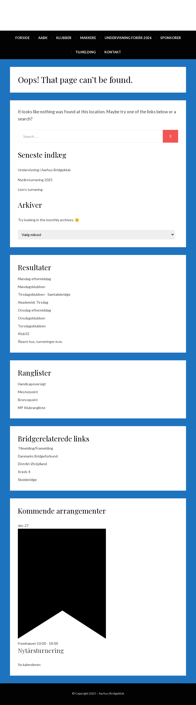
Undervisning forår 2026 (128, 38)
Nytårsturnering (41, 650)
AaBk (42, 38)
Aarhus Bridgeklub (111, 693)
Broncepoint (28, 400)
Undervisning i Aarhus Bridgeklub (44, 170)
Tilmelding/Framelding (35, 448)
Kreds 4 (24, 471)
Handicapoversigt (32, 384)
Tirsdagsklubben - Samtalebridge (44, 294)
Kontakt (112, 52)
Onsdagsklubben (31, 318)
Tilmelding (85, 52)
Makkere (88, 38)
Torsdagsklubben (32, 326)
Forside (22, 38)
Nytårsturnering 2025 (35, 180)
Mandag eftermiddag (34, 279)
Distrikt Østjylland (32, 464)
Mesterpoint (28, 392)
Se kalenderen (29, 664)
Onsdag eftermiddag (34, 310)
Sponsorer (170, 38)
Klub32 (23, 333)
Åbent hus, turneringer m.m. (40, 341)
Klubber (63, 38)
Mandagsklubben (31, 287)
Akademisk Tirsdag (33, 302)
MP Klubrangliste (31, 407)
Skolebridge (27, 479)
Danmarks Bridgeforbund (38, 456)
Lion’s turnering (30, 189)
